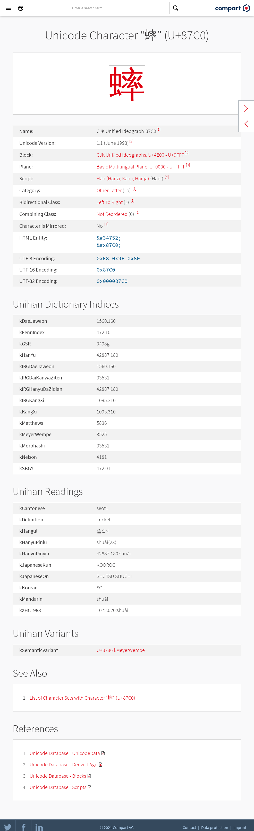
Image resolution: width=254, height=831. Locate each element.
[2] (131, 141)
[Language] (20, 8)
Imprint (239, 827)
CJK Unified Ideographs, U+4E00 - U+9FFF (140, 154)
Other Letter (109, 190)
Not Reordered (112, 214)
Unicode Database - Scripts (58, 787)
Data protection (214, 827)
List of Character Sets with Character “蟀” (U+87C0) (82, 697)
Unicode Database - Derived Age (63, 764)
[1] (158, 129)
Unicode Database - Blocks (58, 776)
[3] (187, 152)
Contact (189, 827)
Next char (246, 108)
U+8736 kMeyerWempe (121, 650)
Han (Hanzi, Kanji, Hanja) (123, 178)
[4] (167, 176)
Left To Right (110, 202)
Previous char (246, 124)
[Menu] (8, 8)
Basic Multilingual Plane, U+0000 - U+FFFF (141, 166)
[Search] (176, 8)
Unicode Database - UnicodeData (65, 753)
